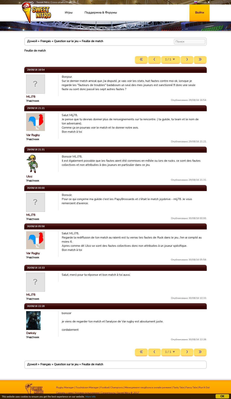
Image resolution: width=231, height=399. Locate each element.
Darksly (31, 333)
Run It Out (204, 387)
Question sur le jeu (66, 41)
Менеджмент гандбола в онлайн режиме (148, 387)
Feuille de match (92, 41)
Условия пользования (87, 392)
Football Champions (111, 387)
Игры (68, 13)
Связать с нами (64, 392)
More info (90, 396)
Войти (199, 13)
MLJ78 (30, 97)
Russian (200, 2)
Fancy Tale (191, 387)
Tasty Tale (178, 387)
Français (45, 41)
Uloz (29, 176)
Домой (32, 41)
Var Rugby (33, 135)
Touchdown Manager (87, 387)
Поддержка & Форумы (100, 13)
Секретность (108, 392)
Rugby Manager (65, 387)
